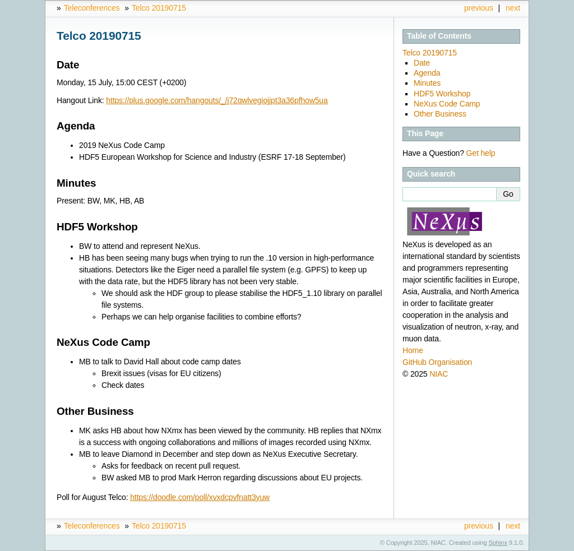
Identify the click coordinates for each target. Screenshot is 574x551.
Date (422, 62)
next (513, 7)
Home (412, 350)
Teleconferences (92, 7)
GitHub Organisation (437, 362)
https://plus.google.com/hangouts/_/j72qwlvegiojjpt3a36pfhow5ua (216, 100)
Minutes (427, 82)
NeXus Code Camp (447, 103)
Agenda (427, 72)
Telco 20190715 (159, 7)
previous (478, 7)
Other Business (440, 113)
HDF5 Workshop (442, 93)
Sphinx (498, 542)
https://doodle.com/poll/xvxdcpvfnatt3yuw (200, 497)
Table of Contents (439, 35)
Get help (481, 153)
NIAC (438, 373)
